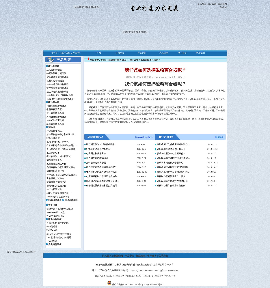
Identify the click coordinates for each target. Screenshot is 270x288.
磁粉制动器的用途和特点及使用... (102, 185)
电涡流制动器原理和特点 (98, 149)
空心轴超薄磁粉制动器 (57, 77)
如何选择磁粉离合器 (96, 162)
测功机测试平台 (54, 160)
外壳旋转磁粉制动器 (56, 73)
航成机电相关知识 (117, 60)
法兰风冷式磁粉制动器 (57, 91)
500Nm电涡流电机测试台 (58, 193)
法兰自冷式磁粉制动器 (57, 84)
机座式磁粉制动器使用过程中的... (173, 172)
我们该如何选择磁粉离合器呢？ (101, 167)
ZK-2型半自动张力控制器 (58, 237)
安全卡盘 (52, 205)
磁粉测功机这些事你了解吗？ (171, 149)
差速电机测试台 (54, 189)
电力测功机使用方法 (96, 153)
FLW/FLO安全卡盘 (55, 216)
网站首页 (107, 255)
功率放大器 (51, 230)
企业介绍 (118, 255)
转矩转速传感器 (54, 131)
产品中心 (129, 255)
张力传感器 (51, 226)
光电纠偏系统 (55, 244)
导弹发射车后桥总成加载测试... (61, 174)
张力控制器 (51, 241)
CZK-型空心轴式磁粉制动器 (60, 99)
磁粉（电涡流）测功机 (57, 142)
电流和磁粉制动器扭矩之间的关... (102, 176)
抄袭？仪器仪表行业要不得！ (171, 153)
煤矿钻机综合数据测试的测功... (61, 145)
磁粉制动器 (53, 66)
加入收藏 (212, 4)
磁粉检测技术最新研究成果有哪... (173, 167)
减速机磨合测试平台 (56, 182)
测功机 (51, 127)
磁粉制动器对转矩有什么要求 (100, 144)
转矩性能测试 (53, 138)
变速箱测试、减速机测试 (58, 156)
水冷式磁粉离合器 (55, 113)
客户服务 (152, 255)
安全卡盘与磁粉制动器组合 (59, 208)
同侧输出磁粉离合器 (56, 105)
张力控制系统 (55, 219)
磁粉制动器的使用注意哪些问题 (172, 181)
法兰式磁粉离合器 (55, 120)
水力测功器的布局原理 (97, 158)
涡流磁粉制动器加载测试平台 (60, 167)
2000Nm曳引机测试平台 (58, 196)
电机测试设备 (53, 153)
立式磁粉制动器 (54, 69)
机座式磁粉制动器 (55, 80)
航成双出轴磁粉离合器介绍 (170, 162)
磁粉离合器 (53, 102)
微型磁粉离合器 (54, 109)
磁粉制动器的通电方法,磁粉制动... (173, 158)
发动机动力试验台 (55, 178)
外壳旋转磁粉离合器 (56, 116)
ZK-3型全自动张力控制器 (58, 234)
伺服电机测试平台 (55, 171)
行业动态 (140, 255)
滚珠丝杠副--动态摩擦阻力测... (61, 134)
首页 (102, 60)
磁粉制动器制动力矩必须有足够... (102, 181)
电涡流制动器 (55, 200)
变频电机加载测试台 (56, 185)
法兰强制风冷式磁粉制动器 (59, 95)
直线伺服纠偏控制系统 (57, 223)
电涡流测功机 (71, 200)
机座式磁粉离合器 (55, 124)
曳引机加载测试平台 (56, 163)
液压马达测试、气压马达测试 (60, 149)
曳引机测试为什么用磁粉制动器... (173, 144)
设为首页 (201, 4)
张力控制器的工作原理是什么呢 (101, 172)
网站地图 (222, 4)
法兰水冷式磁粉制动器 (57, 88)
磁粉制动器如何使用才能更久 (171, 185)
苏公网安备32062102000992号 (21, 251)
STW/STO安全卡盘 (55, 212)
